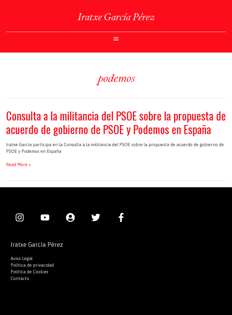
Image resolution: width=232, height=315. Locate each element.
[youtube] (48, 217)
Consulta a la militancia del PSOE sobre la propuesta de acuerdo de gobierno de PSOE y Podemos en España (116, 122)
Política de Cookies (29, 271)
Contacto (20, 278)
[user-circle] (73, 217)
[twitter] (99, 217)
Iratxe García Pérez (116, 17)
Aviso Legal (22, 258)
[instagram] (23, 217)
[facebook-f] (122, 217)
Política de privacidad (32, 265)
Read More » (18, 164)
